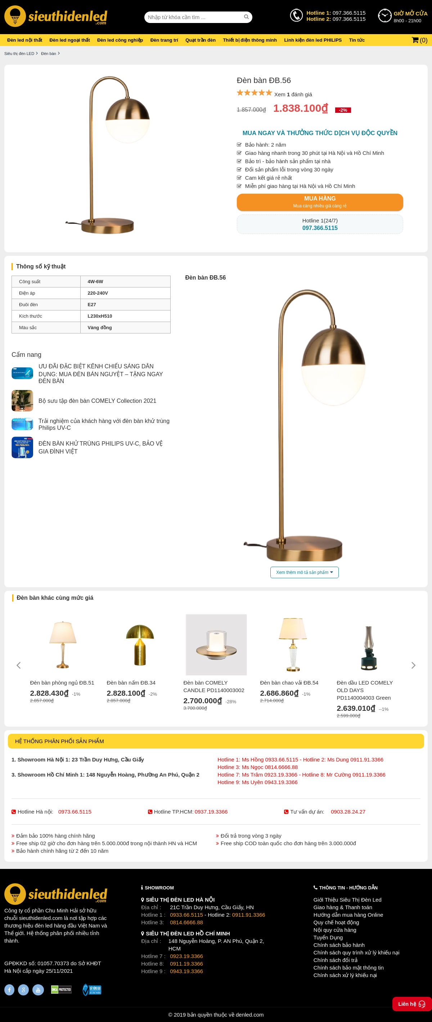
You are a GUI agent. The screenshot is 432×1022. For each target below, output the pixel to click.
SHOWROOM (159, 887)
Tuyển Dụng (328, 937)
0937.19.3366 (211, 812)
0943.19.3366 (186, 971)
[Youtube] (38, 989)
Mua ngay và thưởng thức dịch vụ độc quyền (320, 133)
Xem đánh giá (293, 94)
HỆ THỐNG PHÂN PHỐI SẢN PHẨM (59, 741)
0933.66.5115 (186, 915)
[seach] (247, 17)
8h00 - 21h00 (411, 16)
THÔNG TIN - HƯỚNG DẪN (348, 887)
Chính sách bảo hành (339, 945)
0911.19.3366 (186, 964)
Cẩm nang (26, 354)
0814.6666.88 (186, 922)
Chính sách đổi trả (335, 960)
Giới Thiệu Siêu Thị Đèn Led (348, 900)
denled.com (250, 1015)
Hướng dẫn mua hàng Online (348, 915)
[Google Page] (23, 989)
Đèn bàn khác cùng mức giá (55, 598)
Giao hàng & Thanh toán (343, 907)
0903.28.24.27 (348, 812)
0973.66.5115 (74, 812)
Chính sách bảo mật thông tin (349, 968)
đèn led (44, 925)
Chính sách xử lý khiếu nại (345, 975)
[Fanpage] (9, 989)
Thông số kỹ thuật (41, 266)
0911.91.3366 (248, 915)
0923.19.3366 (186, 956)
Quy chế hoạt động (336, 922)
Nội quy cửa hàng (335, 930)
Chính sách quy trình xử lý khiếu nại (357, 952)
